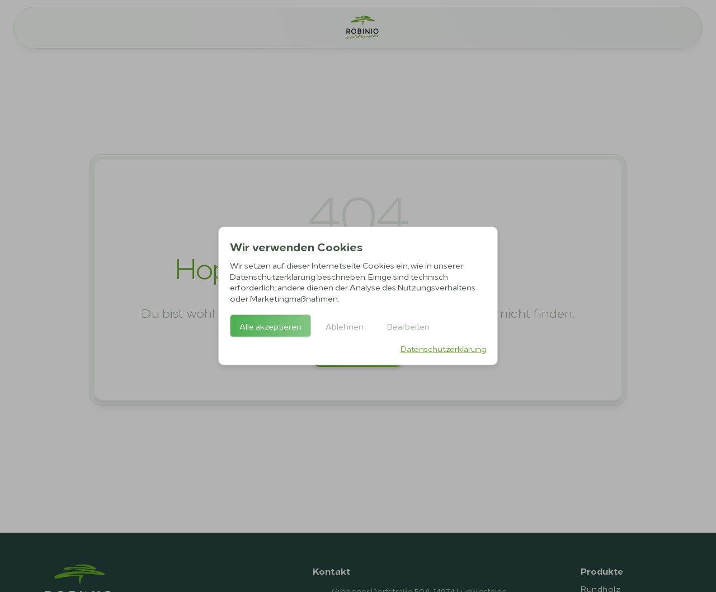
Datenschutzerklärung (443, 348)
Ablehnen (345, 326)
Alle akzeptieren (270, 326)
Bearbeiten (408, 326)
